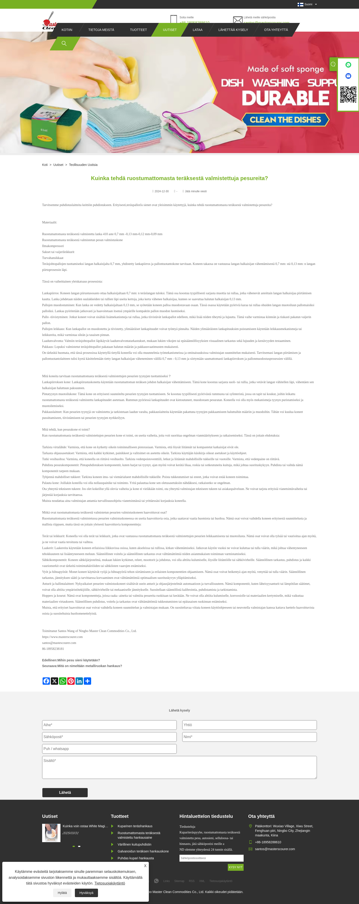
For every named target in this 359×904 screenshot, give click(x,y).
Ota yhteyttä (276, 38)
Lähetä (65, 792)
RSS (192, 881)
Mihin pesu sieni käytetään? (78, 660)
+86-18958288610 (194, 23)
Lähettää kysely (233, 38)
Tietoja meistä (101, 38)
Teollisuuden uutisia (83, 165)
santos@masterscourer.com (266, 23)
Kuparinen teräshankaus (135, 826)
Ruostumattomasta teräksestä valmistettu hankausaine (139, 835)
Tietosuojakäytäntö (109, 883)
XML (202, 881)
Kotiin (67, 38)
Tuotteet (138, 38)
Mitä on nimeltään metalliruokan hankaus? (89, 666)
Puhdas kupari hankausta (136, 858)
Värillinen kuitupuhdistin (134, 844)
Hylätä (62, 893)
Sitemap (179, 881)
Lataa (197, 38)
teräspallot (133, 205)
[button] (73, 846)
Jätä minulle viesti (196, 191)
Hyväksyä (86, 893)
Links (166, 881)
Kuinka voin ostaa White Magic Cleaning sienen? (84, 826)
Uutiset (170, 38)
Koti (45, 165)
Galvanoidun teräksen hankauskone (143, 851)
